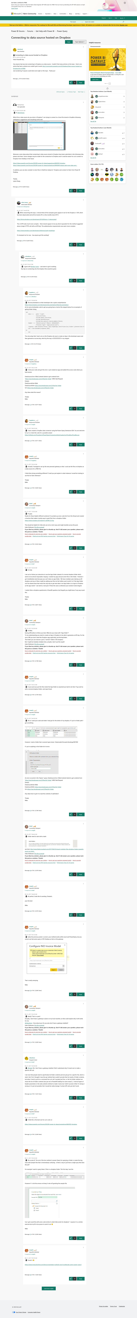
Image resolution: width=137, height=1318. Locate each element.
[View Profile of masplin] (31, 359)
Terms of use (113, 1306)
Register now (123, 25)
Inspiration (48, 13)
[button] (69, 42)
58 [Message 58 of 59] (30, 1274)
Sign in (110, 18)
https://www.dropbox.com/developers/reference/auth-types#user (36, 230)
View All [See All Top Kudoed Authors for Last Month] (93, 158)
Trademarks (122, 1306)
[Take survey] (96, 79)
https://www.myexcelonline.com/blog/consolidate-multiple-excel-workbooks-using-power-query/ (53, 1264)
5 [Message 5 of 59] (22, 240)
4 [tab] (107, 83)
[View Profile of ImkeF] (30, 503)
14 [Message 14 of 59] (30, 488)
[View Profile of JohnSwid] (20, 49)
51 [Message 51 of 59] (30, 1042)
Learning (77, 13)
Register (104, 18)
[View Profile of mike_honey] (24, 202)
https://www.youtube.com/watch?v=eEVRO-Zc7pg (39, 520)
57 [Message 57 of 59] (30, 1234)
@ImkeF (30, 1068)
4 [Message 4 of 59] (18, 186)
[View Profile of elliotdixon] (28, 256)
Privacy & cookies (103, 1306)
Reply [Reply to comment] (80, 190)
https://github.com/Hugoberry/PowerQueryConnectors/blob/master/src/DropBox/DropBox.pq (52, 435)
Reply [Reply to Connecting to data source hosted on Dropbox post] (80, 82)
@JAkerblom (28, 1023)
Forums (40, 13)
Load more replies (48, 1288)
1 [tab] (104, 83)
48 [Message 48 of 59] (30, 870)
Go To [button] (121, 18)
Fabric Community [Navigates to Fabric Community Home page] (29, 14)
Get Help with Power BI (45, 31)
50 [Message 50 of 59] (30, 990)
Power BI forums (18, 31)
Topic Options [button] (79, 42)
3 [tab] (106, 83)
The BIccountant (39, 527)
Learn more (14, 8)
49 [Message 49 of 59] (30, 911)
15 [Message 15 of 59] (30, 544)
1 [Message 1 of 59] (18, 78)
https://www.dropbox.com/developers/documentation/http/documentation (46, 305)
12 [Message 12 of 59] (30, 404)
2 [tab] (105, 83)
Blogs (70, 13)
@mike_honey (35, 266)
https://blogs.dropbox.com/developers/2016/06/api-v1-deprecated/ (37, 219)
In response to (23, 206)
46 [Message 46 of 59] (30, 694)
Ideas (55, 13)
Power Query (62, 31)
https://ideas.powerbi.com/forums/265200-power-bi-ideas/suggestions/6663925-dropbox (39, 163)
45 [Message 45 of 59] (30, 661)
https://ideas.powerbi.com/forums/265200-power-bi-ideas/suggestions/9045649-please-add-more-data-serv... (45, 165)
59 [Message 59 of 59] (30, 1094)
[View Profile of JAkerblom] (32, 1058)
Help (116, 18)
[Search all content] (105, 21)
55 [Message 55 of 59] (30, 1134)
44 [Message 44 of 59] (30, 604)
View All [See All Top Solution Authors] (93, 121)
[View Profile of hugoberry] (32, 292)
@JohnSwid (21, 113)
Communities (63, 13)
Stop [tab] (110, 83)
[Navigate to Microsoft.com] (16, 14)
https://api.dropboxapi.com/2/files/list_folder (38, 379)
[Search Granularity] (76, 21)
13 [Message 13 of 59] (30, 440)
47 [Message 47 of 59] (30, 810)
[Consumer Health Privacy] (34, 1312)
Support (85, 13)
